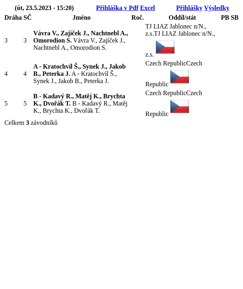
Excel (147, 7)
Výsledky (216, 7)
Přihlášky (189, 7)
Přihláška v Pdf (117, 7)
